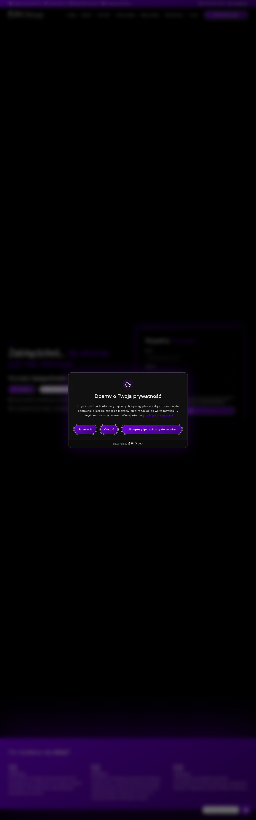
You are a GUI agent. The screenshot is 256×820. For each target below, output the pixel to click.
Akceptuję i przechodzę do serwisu (152, 429)
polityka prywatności (159, 415)
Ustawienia (85, 429)
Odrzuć (109, 429)
